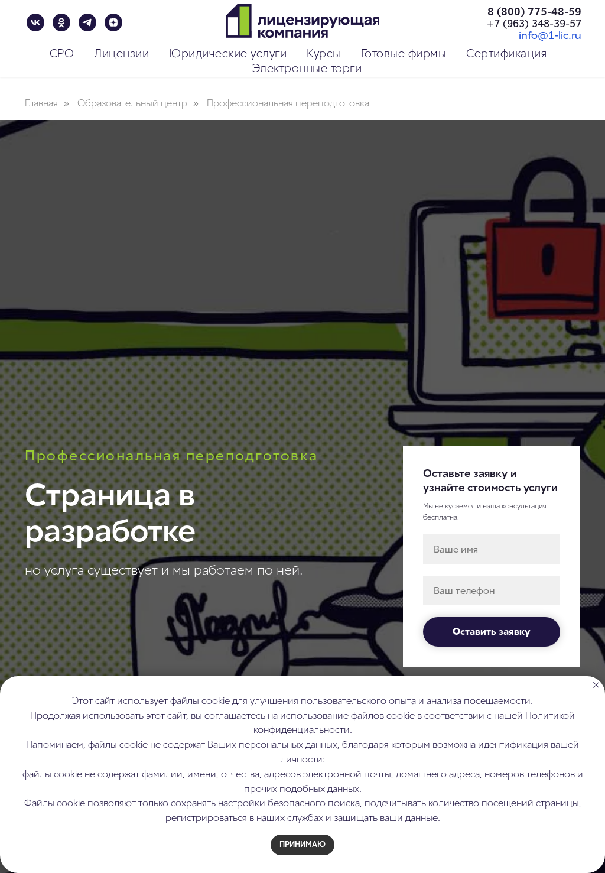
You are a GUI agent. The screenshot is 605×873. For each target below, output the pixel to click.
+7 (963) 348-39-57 (534, 24)
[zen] (113, 22)
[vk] (35, 22)
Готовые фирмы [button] (404, 53)
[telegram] (87, 22)
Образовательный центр (132, 103)
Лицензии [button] (121, 53)
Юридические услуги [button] (228, 53)
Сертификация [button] (506, 53)
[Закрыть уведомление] (596, 685)
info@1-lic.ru (550, 35)
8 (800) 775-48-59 (534, 12)
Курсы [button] (324, 53)
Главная (41, 103)
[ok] (61, 22)
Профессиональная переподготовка (288, 103)
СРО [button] (62, 53)
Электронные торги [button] (307, 68)
